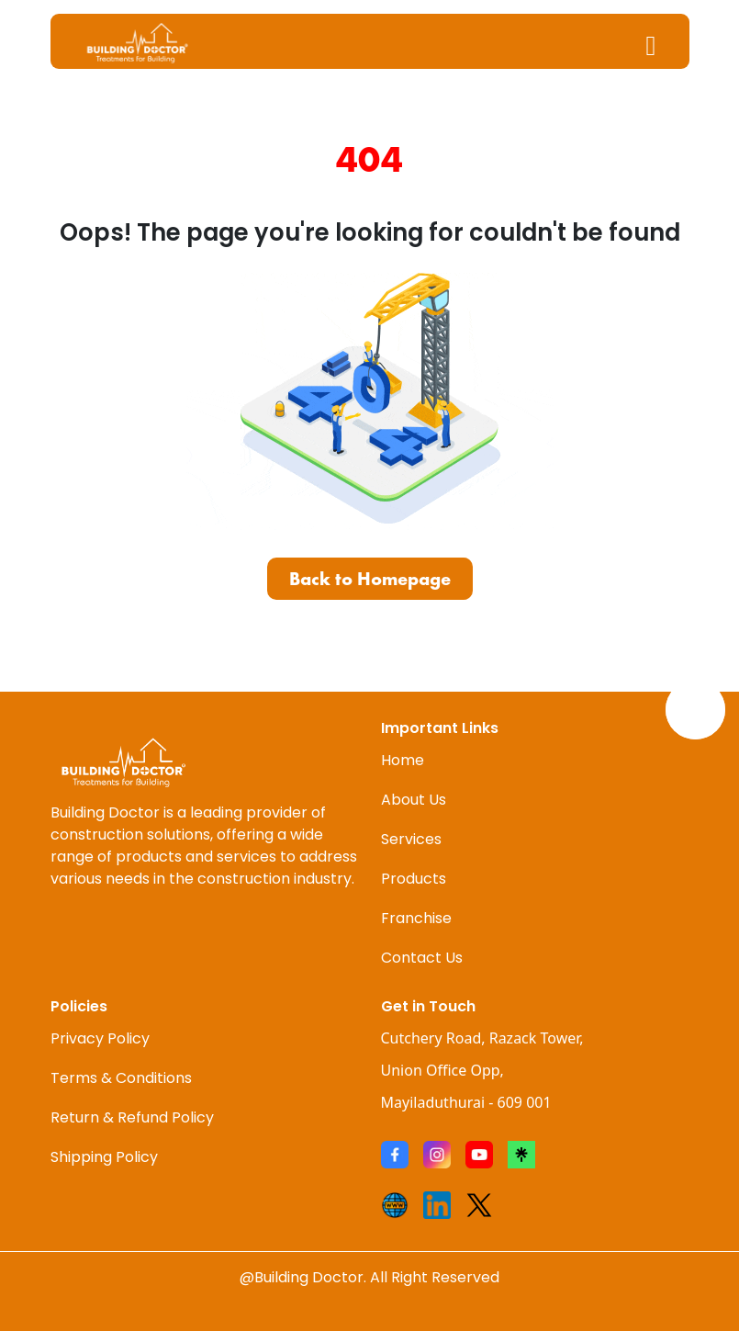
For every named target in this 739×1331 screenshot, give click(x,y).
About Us (413, 799)
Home (402, 760)
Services (411, 839)
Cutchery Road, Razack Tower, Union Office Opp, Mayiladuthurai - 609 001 (482, 1070)
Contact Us (422, 957)
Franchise (416, 918)
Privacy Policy (100, 1038)
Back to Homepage (370, 579)
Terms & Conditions (121, 1077)
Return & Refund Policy (132, 1117)
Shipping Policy (104, 1156)
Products (413, 878)
